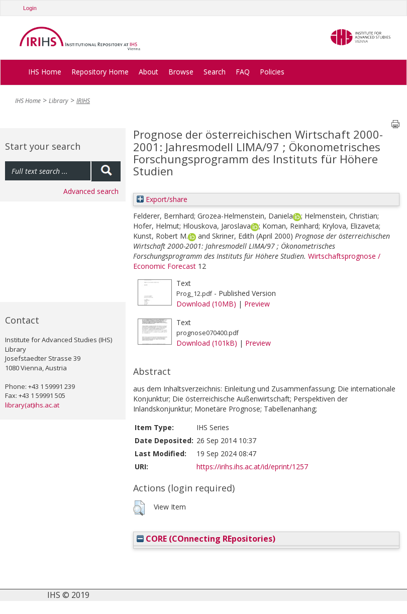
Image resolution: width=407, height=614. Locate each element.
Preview (257, 304)
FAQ (243, 71)
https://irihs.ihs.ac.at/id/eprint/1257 (252, 466)
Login (30, 8)
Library (58, 100)
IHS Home (44, 71)
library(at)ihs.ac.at (32, 405)
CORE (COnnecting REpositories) (206, 538)
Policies (272, 71)
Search (215, 71)
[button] (139, 508)
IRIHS (83, 100)
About (148, 71)
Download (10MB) (206, 304)
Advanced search (91, 191)
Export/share (162, 199)
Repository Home (100, 71)
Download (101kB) (206, 343)
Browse (180, 71)
